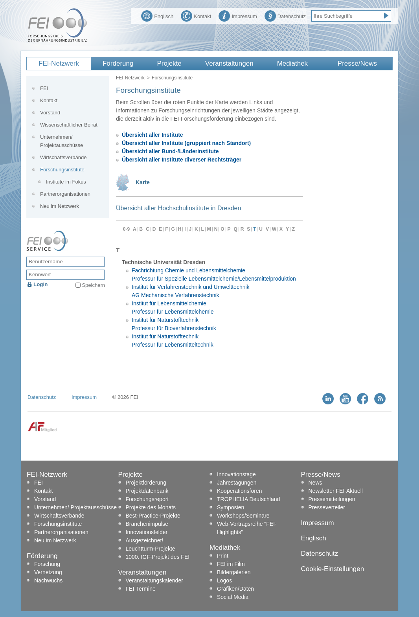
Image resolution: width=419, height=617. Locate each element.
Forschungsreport (147, 499)
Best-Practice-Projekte (153, 515)
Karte (143, 182)
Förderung (118, 63)
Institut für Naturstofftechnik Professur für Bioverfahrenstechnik (174, 324)
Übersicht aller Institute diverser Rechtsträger (181, 159)
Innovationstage (236, 474)
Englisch (157, 15)
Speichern (93, 285)
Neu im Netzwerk (59, 206)
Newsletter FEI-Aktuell (336, 491)
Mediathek (292, 63)
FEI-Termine (141, 589)
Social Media (232, 597)
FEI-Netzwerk (59, 63)
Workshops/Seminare (243, 515)
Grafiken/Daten (235, 589)
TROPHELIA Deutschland (248, 499)
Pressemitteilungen (332, 499)
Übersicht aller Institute (152, 135)
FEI (44, 88)
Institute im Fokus (66, 182)
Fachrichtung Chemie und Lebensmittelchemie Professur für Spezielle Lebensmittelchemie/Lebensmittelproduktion (214, 274)
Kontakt (196, 15)
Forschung (47, 564)
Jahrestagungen (236, 482)
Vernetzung (48, 572)
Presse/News (357, 63)
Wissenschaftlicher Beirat (68, 125)
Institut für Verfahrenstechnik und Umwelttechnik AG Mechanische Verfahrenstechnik (191, 291)
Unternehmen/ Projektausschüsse (61, 141)
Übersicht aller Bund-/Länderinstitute (170, 151)
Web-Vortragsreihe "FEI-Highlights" (247, 528)
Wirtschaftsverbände (63, 157)
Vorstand (50, 113)
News (315, 482)
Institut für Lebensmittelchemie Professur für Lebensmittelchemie (173, 307)
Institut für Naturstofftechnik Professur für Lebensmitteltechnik (172, 340)
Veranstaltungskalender (154, 580)
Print (222, 556)
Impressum (238, 15)
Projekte (169, 63)
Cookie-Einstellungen (332, 569)
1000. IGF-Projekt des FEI (158, 557)
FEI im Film (231, 564)
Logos (224, 580)
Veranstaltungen (229, 63)
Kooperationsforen (239, 491)
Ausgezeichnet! (145, 540)
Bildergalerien (234, 572)
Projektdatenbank (147, 491)
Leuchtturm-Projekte (150, 548)
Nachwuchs (48, 580)
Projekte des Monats (151, 507)
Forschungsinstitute (62, 170)
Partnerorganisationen (65, 194)
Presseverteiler (327, 507)
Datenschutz (285, 15)
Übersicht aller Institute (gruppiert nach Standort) (186, 143)
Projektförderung (146, 482)
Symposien (230, 507)
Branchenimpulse (147, 524)
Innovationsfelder (147, 532)
